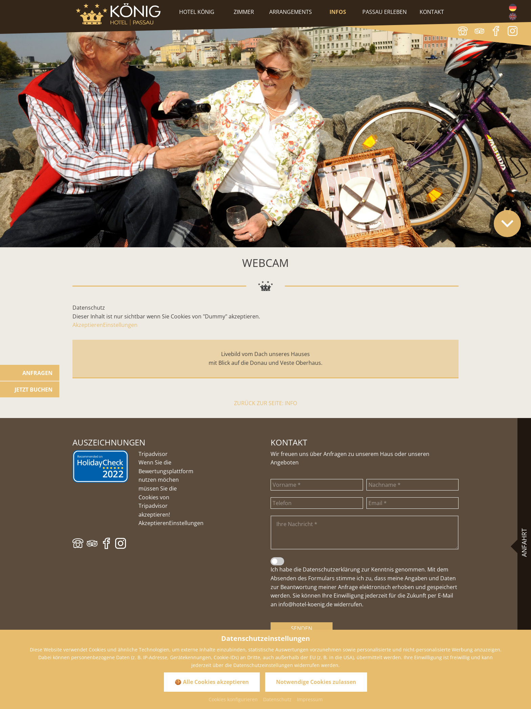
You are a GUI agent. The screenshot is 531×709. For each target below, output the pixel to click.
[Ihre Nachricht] (365, 532)
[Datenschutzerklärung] (277, 561)
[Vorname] (317, 485)
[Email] (412, 503)
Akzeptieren (87, 325)
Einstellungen (120, 325)
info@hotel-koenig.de (305, 604)
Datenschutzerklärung (331, 569)
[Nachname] (412, 485)
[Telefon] (317, 503)
